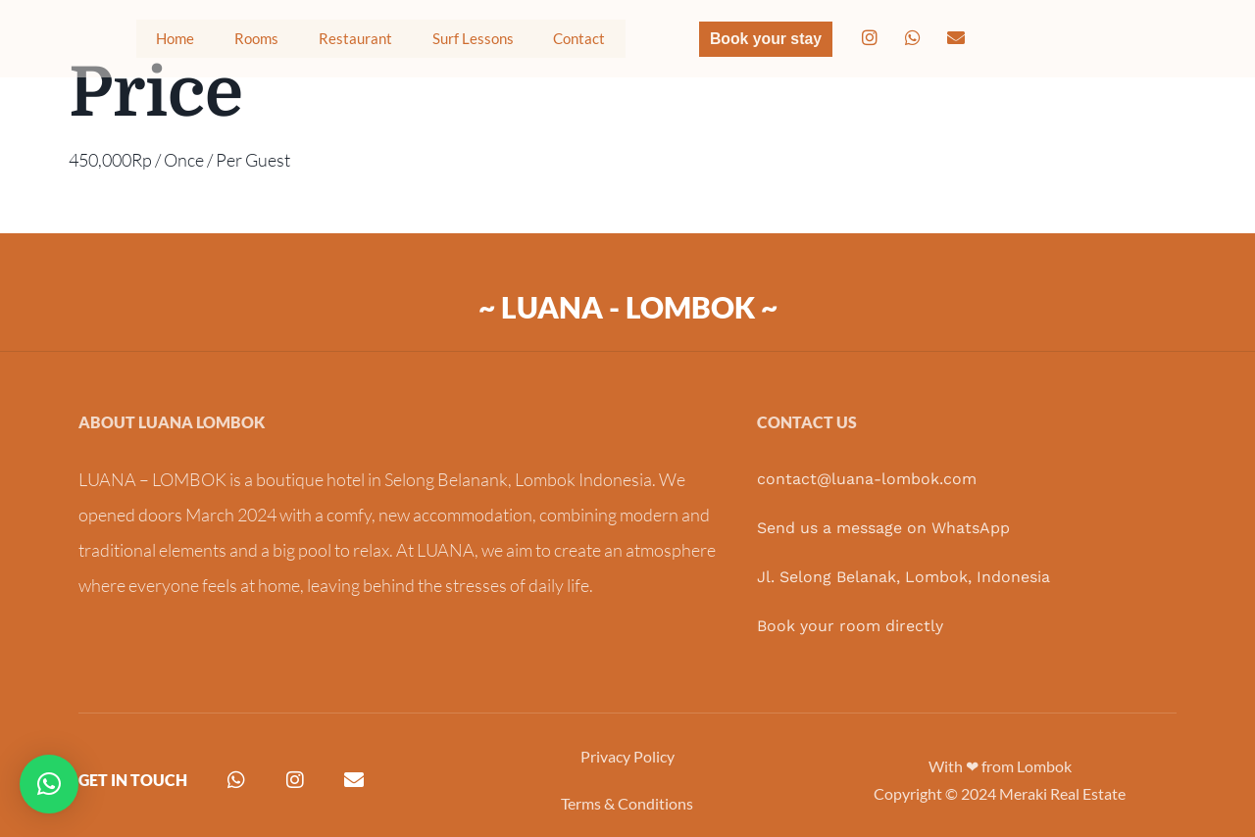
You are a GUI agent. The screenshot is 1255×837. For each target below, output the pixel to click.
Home (139, 43)
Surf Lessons (460, 43)
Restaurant (328, 43)
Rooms (223, 43)
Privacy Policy (627, 756)
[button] (49, 784)
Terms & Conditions (627, 803)
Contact (578, 43)
